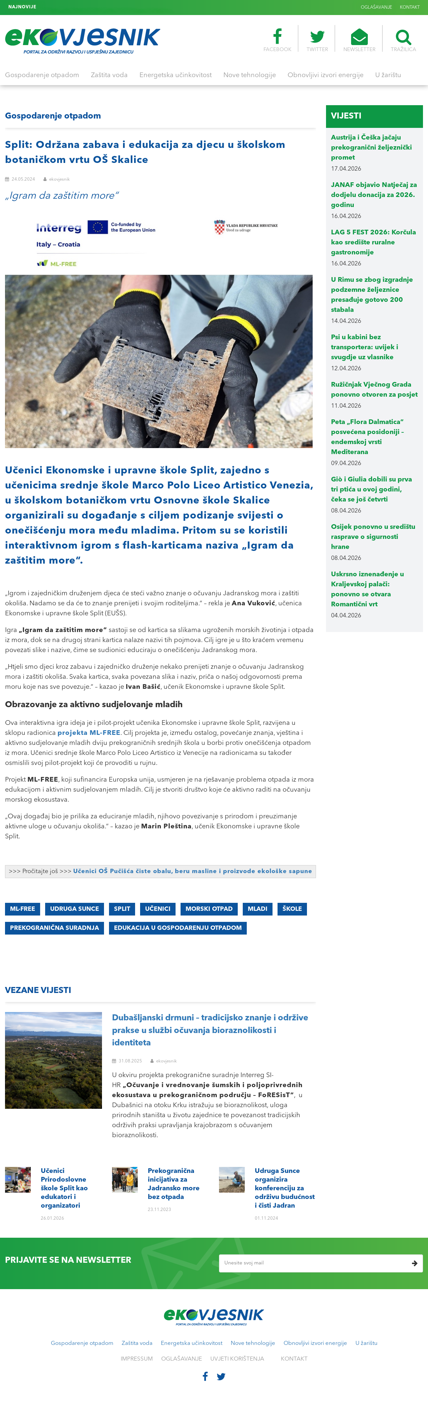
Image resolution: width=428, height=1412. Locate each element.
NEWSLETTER (359, 40)
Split (122, 909)
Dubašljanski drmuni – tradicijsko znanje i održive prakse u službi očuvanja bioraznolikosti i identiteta (210, 1030)
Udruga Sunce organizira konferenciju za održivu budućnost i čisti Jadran (119, 7)
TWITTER (317, 40)
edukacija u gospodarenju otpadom (178, 928)
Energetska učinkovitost (175, 75)
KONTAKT (410, 7)
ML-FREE (22, 909)
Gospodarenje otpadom (42, 75)
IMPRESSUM (137, 1359)
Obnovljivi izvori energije (325, 75)
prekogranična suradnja (54, 928)
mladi (258, 909)
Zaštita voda (109, 75)
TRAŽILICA (403, 40)
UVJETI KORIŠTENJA (237, 1359)
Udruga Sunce (74, 909)
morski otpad (209, 909)
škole (292, 909)
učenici (158, 909)
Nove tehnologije (249, 75)
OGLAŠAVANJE (376, 7)
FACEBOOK (277, 40)
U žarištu (388, 75)
